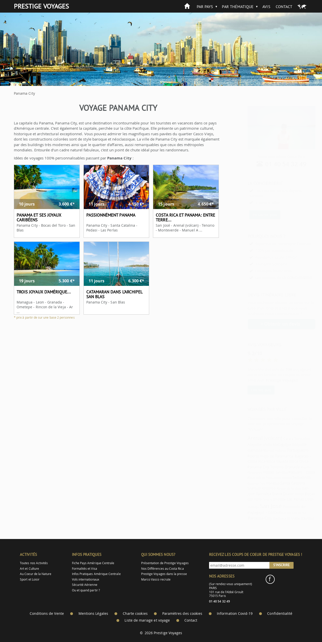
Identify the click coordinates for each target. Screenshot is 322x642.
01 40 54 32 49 (273, 164)
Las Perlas (283, 498)
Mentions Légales (93, 613)
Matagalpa (269, 444)
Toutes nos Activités (34, 563)
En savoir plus (252, 214)
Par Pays (205, 6)
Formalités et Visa (84, 568)
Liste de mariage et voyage (147, 620)
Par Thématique (238, 6)
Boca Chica (286, 461)
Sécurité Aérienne (84, 585)
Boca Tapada (265, 461)
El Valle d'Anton (288, 518)
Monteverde (242, 472)
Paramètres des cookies (182, 613)
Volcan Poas (251, 478)
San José (258, 506)
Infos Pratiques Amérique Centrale (96, 574)
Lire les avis (248, 389)
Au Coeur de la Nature (35, 574)
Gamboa (242, 450)
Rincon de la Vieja (276, 488)
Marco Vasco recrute (156, 579)
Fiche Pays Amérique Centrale (93, 563)
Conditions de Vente (47, 613)
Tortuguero (285, 450)
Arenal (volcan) (252, 438)
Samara (267, 518)
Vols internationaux (85, 579)
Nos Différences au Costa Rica (162, 568)
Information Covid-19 (235, 613)
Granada (279, 466)
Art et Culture (29, 568)
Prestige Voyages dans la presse (164, 574)
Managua (260, 483)
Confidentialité (279, 613)
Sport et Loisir (29, 579)
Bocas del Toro (244, 483)
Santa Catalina (280, 482)
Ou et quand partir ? (86, 590)
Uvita (254, 444)
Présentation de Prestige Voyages (165, 563)
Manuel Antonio (262, 450)
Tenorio (264, 466)
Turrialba (289, 438)
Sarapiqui (241, 507)
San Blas (269, 472)
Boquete (287, 444)
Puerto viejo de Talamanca (258, 455)
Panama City (246, 466)
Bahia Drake (270, 493)
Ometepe (266, 499)
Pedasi (256, 472)
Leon (297, 498)
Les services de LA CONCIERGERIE (271, 277)
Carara (276, 439)
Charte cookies (135, 613)
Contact (284, 6)
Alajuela (242, 444)
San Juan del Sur (284, 513)
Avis (266, 6)
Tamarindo (289, 477)
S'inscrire (281, 565)
